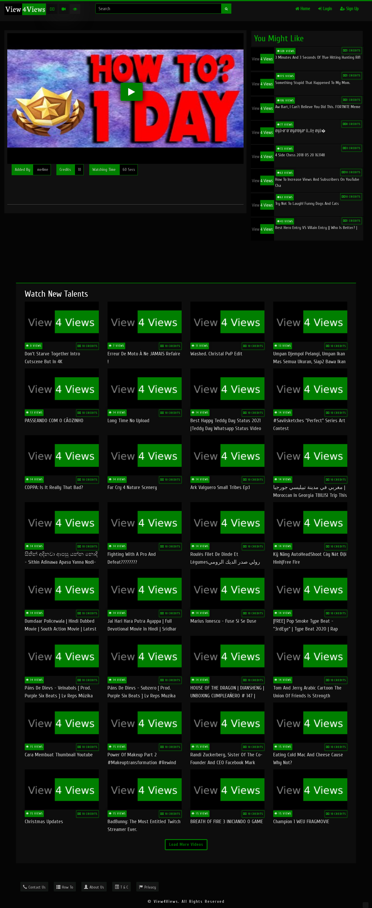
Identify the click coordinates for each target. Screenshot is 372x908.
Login (325, 8)
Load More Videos (186, 844)
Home (302, 8)
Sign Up (349, 8)
